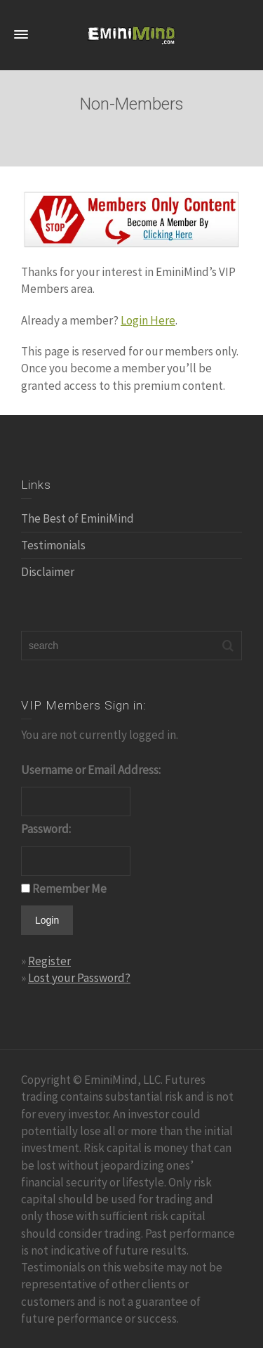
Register (49, 961)
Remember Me (69, 888)
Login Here (148, 320)
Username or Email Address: (91, 770)
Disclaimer (47, 572)
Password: (46, 829)
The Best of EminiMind (77, 518)
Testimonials (53, 545)
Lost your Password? (79, 978)
